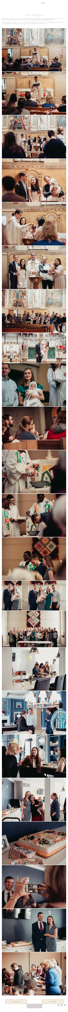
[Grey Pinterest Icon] (64, 1005)
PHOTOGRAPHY (14, 6)
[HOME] (34, 1006)
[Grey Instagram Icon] (61, 1005)
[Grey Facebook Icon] (58, 1005)
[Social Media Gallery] (16, 1001)
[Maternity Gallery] (53, 1001)
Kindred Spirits (14, 4)
